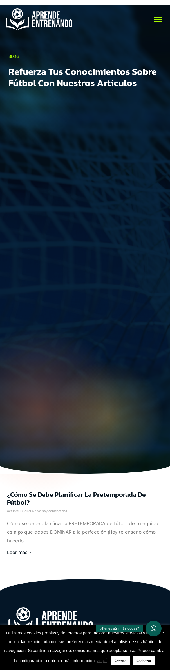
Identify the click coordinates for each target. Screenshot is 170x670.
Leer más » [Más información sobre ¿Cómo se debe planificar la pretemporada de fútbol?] (19, 552)
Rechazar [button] (143, 660)
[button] (158, 19)
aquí (102, 660)
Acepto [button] (120, 660)
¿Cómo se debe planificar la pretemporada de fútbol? (76, 498)
